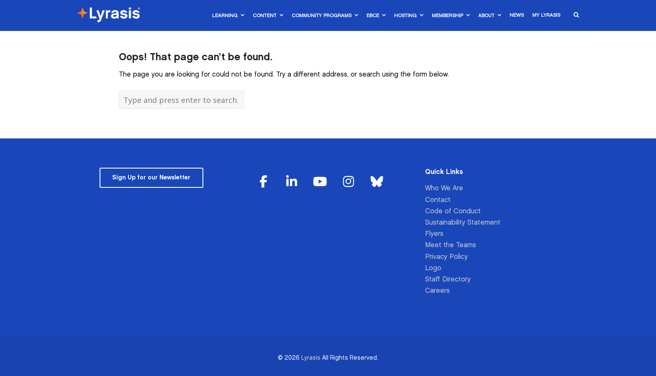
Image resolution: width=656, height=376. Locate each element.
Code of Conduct (453, 211)
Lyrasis (310, 358)
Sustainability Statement (462, 223)
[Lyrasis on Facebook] (263, 182)
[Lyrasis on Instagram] (348, 182)
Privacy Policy (446, 257)
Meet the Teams (450, 245)
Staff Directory (448, 279)
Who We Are (444, 188)
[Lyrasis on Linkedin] (292, 182)
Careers (437, 291)
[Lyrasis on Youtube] (320, 182)
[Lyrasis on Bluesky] (377, 182)
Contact (438, 200)
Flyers (434, 234)
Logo (433, 268)
